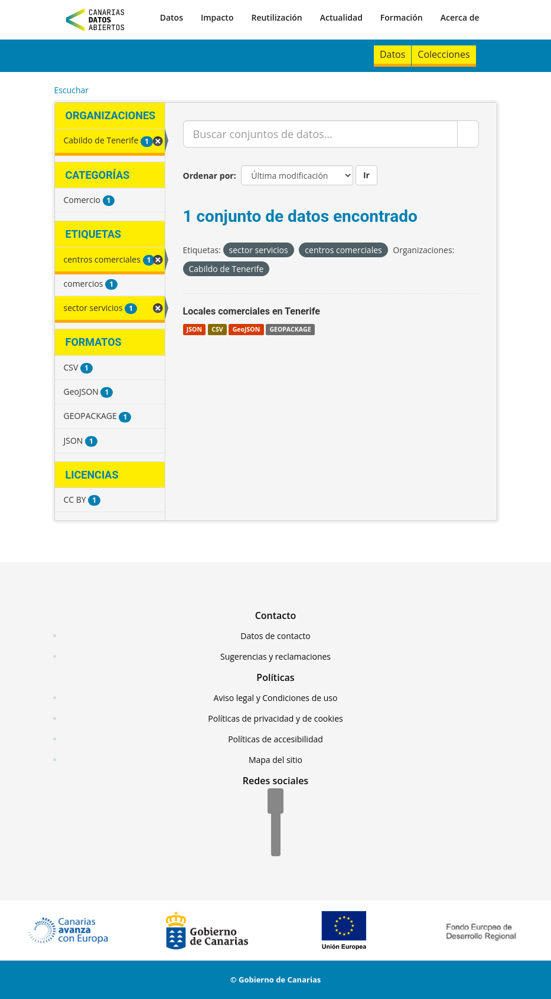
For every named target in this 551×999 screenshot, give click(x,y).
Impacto (217, 17)
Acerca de (460, 17)
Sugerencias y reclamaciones (275, 656)
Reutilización (276, 17)
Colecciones (444, 54)
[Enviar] (468, 134)
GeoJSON (246, 329)
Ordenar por (208, 175)
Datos (171, 17)
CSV (217, 329)
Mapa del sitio (275, 759)
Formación (401, 17)
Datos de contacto (275, 635)
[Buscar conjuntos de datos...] (320, 134)
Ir (366, 175)
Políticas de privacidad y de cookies (275, 718)
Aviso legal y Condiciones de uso (276, 697)
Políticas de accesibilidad (275, 739)
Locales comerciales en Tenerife (251, 311)
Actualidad (341, 17)
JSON (194, 329)
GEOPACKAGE (290, 329)
